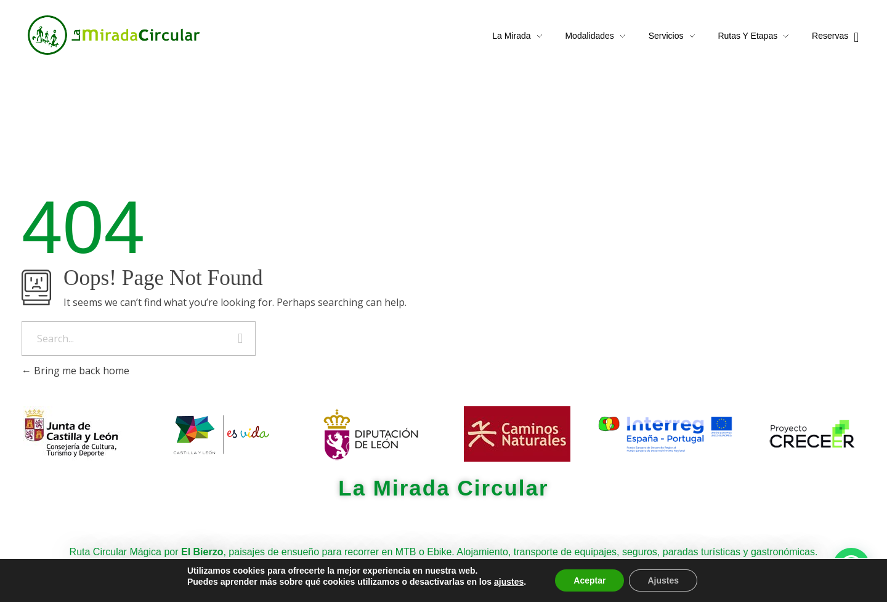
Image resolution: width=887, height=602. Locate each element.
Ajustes (663, 580)
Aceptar (589, 580)
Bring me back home (75, 370)
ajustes (509, 582)
